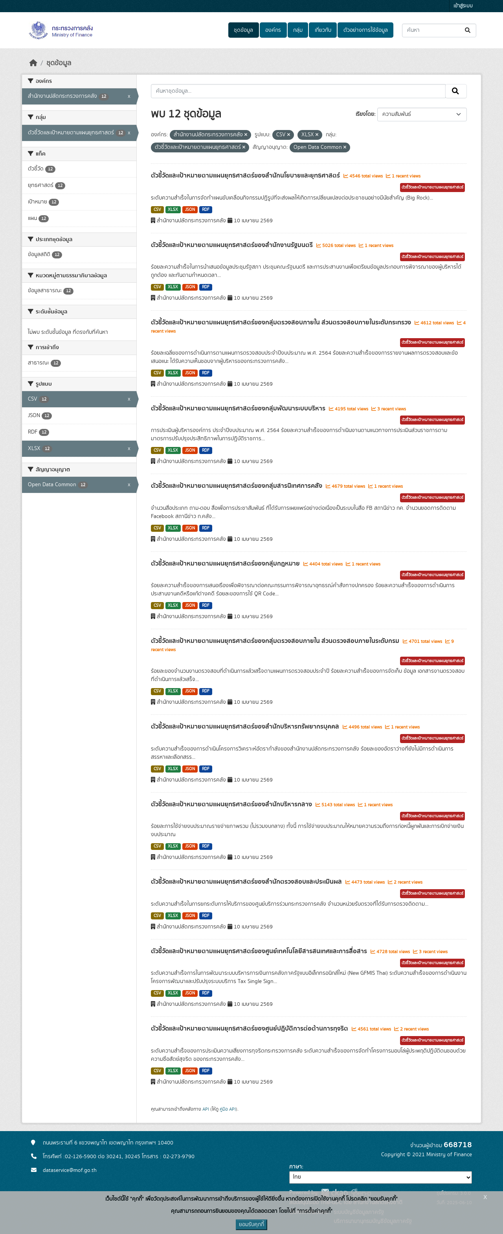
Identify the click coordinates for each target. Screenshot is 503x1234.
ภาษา (295, 1167)
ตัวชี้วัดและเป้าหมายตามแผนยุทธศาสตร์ (432, 187)
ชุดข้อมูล (243, 30)
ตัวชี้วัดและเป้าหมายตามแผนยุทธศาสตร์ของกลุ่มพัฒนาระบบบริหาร (239, 408)
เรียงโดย (365, 114)
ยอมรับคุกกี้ (251, 1225)
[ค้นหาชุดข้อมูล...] (439, 30)
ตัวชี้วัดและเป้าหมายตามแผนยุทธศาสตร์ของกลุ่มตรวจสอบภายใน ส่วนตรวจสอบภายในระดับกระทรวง (282, 322)
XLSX (173, 210)
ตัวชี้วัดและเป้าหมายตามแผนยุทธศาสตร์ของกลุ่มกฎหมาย (226, 563)
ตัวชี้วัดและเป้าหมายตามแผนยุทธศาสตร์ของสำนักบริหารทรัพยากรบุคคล (246, 726)
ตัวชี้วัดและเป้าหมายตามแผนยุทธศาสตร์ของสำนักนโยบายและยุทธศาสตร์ (246, 175)
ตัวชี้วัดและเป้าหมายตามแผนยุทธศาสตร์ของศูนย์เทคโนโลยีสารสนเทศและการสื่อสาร (260, 951)
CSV (157, 210)
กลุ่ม (298, 30)
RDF (205, 210)
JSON (190, 210)
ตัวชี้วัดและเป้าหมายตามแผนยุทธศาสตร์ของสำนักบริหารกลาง (232, 804)
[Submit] (468, 30)
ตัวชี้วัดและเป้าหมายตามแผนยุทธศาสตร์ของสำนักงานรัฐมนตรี (232, 245)
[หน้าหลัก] (33, 63)
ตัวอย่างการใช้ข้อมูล (365, 30)
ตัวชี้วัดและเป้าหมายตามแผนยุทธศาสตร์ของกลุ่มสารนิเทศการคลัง (237, 486)
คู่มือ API (228, 1109)
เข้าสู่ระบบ (463, 6)
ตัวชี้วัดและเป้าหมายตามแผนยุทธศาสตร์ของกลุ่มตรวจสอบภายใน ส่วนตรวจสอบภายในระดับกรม (276, 641)
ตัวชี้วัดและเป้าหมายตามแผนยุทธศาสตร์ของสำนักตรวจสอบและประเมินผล (247, 882)
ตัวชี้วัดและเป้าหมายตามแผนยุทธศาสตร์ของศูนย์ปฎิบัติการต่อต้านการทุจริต (250, 1028)
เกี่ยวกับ (323, 30)
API (205, 1109)
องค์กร (273, 30)
